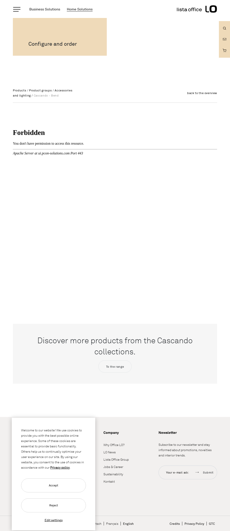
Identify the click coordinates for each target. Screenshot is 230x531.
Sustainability (113, 474)
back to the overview (202, 93)
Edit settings (54, 520)
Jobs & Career (113, 467)
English (128, 523)
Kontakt (109, 481)
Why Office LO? (114, 445)
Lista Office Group (116, 459)
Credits (175, 523)
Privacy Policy (194, 523)
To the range (115, 366)
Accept (53, 485)
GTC (212, 523)
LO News (109, 452)
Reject (53, 505)
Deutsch (95, 523)
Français (112, 523)
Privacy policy (60, 467)
